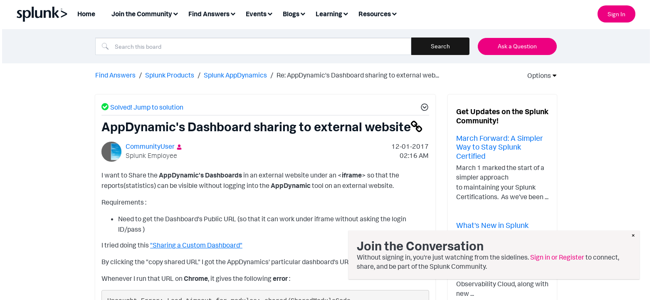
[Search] (253, 46)
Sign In (616, 14)
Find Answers (115, 74)
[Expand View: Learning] (345, 13)
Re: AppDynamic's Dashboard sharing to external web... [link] (358, 74)
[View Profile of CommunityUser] (150, 145)
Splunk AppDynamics (235, 74)
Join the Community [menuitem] (141, 14)
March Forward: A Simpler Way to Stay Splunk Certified (499, 146)
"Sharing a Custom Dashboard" (196, 244)
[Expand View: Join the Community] (175, 13)
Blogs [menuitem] (291, 14)
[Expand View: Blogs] (303, 13)
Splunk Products (169, 74)
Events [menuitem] (256, 14)
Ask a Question (517, 46)
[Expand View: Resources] (394, 13)
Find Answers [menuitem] (209, 14)
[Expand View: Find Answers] (233, 13)
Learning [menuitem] (329, 14)
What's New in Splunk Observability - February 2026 (496, 233)
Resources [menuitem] (374, 14)
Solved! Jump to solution (146, 106)
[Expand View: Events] (270, 13)
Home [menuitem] (86, 14)
